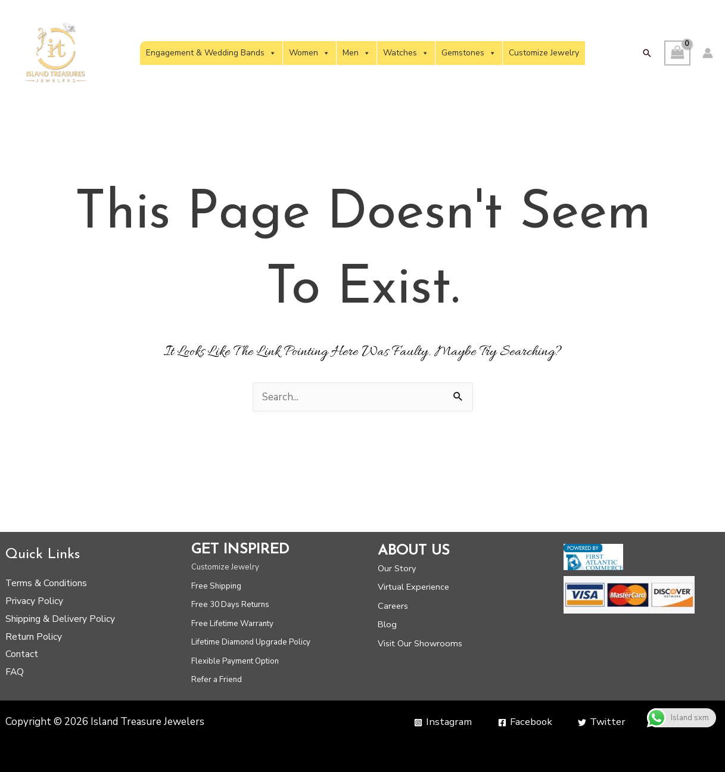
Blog (387, 624)
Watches (406, 53)
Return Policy (33, 636)
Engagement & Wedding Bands (211, 53)
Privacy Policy (34, 601)
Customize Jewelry (544, 52)
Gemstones (468, 53)
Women (309, 53)
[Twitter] (602, 722)
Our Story (397, 568)
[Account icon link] (707, 53)
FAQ (14, 671)
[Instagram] (440, 722)
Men (357, 53)
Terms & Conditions (46, 583)
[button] (647, 53)
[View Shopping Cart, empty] (677, 53)
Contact (21, 654)
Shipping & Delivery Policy (60, 618)
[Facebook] (524, 722)
